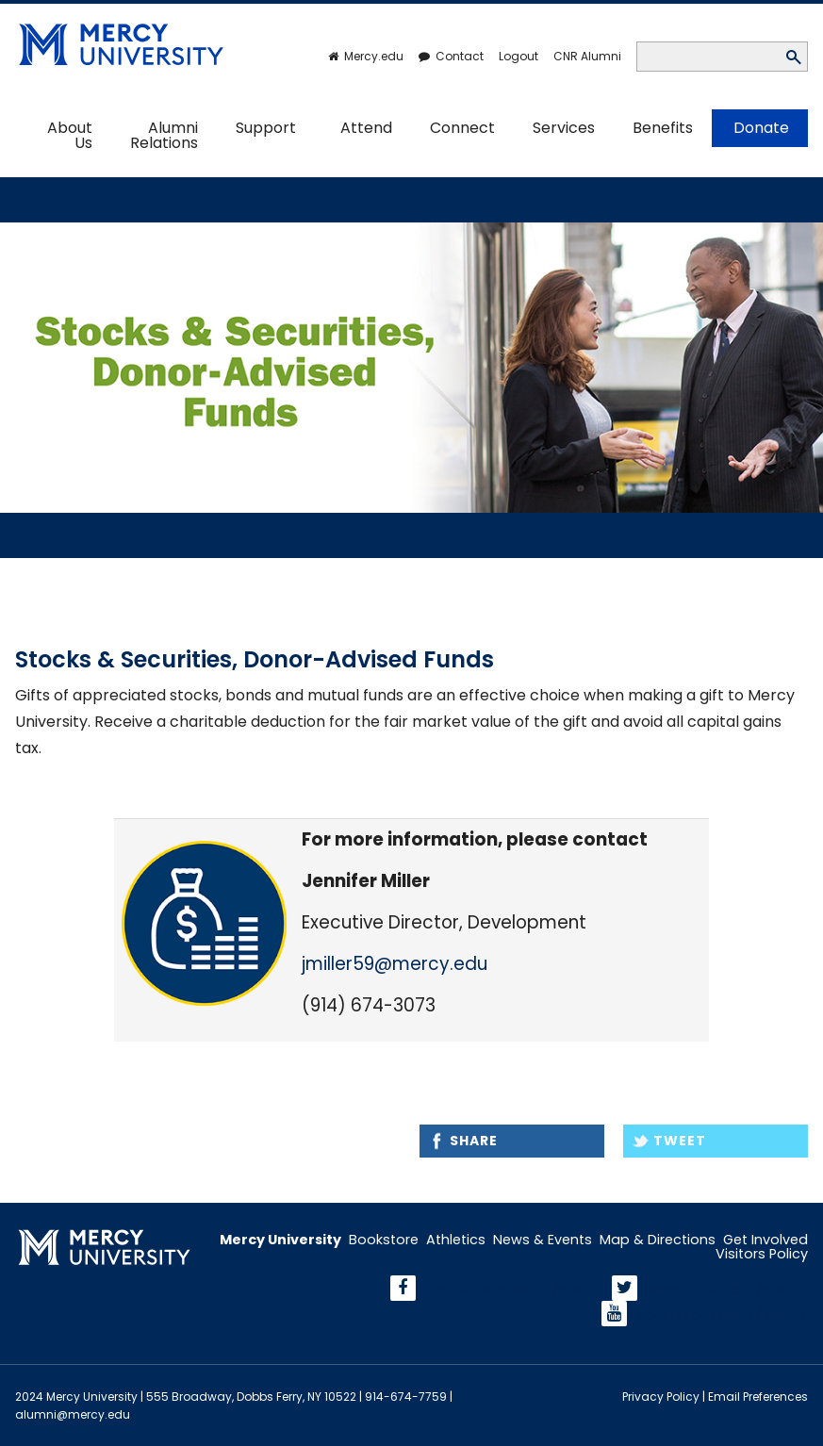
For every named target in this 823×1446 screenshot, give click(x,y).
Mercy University (280, 1239)
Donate (761, 128)
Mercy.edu (373, 56)
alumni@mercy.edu (72, 1414)
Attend (366, 128)
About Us (69, 135)
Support (266, 128)
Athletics (456, 1239)
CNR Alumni (587, 56)
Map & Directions (658, 1239)
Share (474, 1140)
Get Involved (765, 1239)
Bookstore (384, 1239)
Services (564, 128)
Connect (462, 128)
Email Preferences (758, 1396)
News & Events (542, 1239)
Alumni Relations (164, 135)
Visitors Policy (762, 1253)
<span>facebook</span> (511, 1288)
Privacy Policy (661, 1396)
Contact (460, 56)
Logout (518, 56)
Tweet (679, 1140)
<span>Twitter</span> (723, 1288)
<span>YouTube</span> (718, 1313)
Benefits (663, 128)
